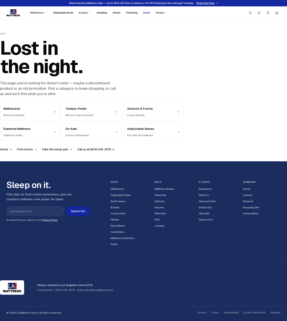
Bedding (102, 12)
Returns (159, 207)
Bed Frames (118, 201)
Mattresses (38, 12)
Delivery (160, 201)
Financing (132, 12)
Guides (162, 12)
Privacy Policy (49, 220)
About (246, 189)
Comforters (117, 232)
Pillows (115, 219)
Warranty (160, 213)
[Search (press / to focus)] (250, 13)
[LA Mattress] (13, 13)
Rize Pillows (118, 225)
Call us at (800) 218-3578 (96, 149)
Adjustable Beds (63, 12)
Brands (85, 12)
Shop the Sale (207, 3)
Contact (159, 225)
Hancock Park (207, 201)
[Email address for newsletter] (35, 211)
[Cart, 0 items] (277, 13)
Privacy (202, 312)
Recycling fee (251, 207)
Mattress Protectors (123, 238)
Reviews (248, 201)
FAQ (157, 219)
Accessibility (250, 213)
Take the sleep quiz (57, 149)
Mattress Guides (164, 189)
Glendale (204, 213)
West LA (204, 195)
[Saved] (259, 13)
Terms (215, 312)
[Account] (268, 13)
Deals (146, 12)
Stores (117, 12)
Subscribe (78, 211)
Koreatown (205, 189)
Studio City (205, 207)
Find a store (27, 149)
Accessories (118, 213)
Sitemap (276, 312)
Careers (248, 195)
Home (6, 149)
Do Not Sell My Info (255, 312)
